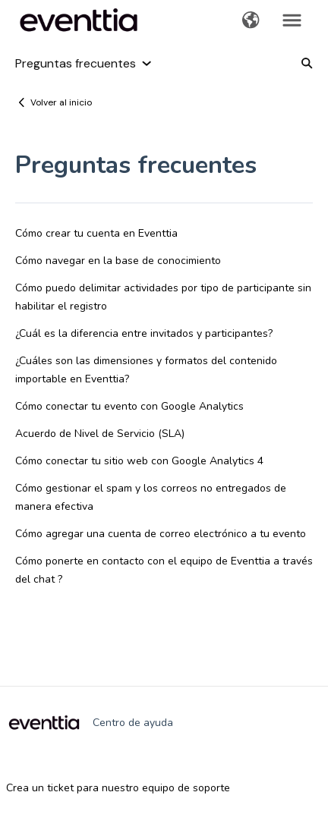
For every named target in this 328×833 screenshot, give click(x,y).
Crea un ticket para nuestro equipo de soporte (118, 788)
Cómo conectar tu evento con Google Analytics (129, 406)
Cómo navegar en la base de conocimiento (118, 260)
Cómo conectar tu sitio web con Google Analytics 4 (139, 461)
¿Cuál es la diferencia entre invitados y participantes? (144, 333)
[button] (251, 21)
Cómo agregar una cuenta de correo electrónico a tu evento (160, 534)
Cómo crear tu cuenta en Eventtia (96, 233)
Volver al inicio (61, 102)
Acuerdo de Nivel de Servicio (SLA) (99, 433)
